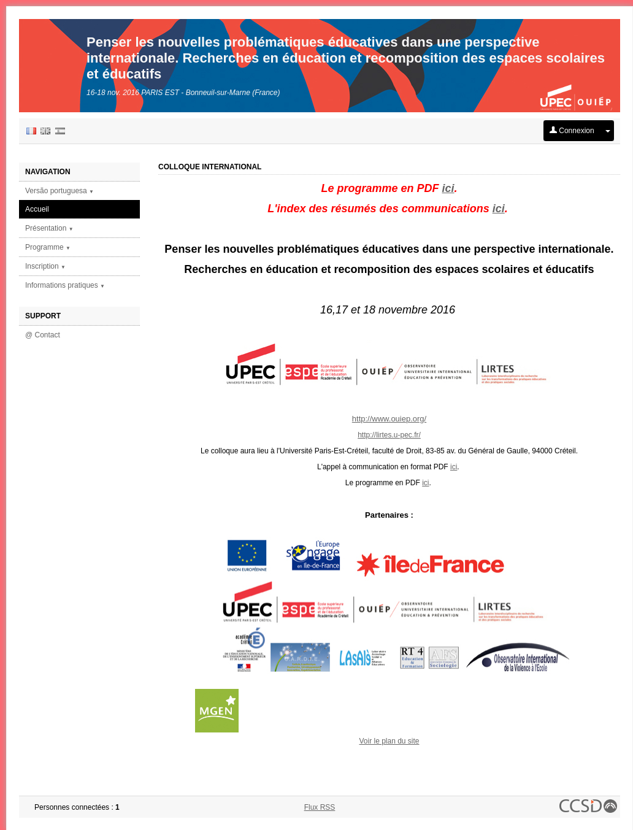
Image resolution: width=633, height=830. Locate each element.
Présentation (49, 228)
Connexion (572, 130)
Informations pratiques (65, 285)
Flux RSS (320, 807)
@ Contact (42, 335)
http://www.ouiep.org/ (389, 418)
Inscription (45, 266)
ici (448, 188)
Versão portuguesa (59, 190)
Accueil (37, 209)
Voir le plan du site (389, 741)
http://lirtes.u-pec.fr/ (389, 435)
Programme (48, 247)
